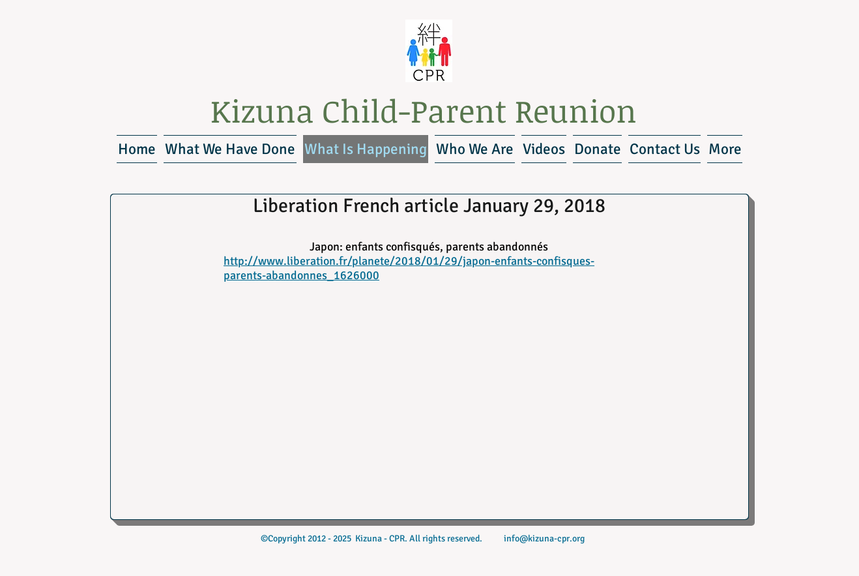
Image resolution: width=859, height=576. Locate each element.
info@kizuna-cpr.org (544, 538)
